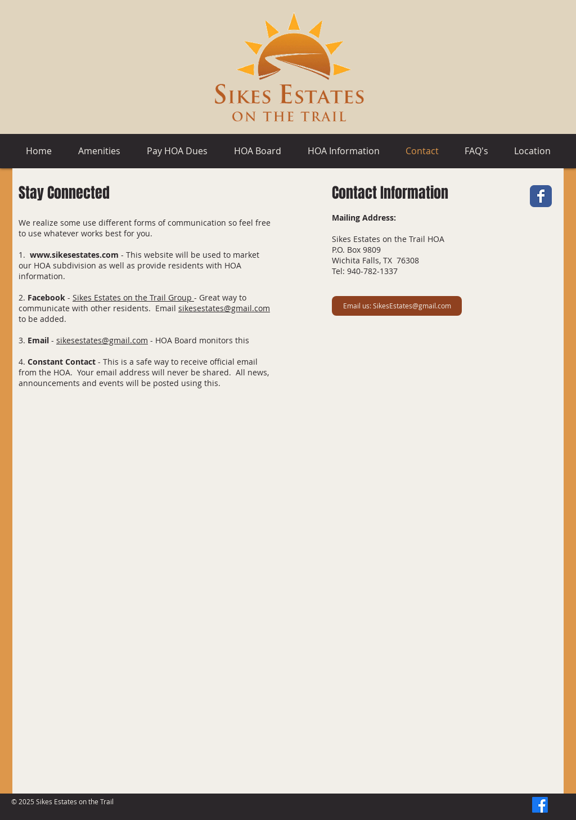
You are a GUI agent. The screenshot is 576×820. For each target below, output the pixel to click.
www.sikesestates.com (74, 254)
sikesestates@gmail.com (224, 308)
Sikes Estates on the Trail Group (133, 297)
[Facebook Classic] (541, 196)
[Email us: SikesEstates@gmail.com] (397, 306)
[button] (176, 151)
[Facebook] (540, 805)
